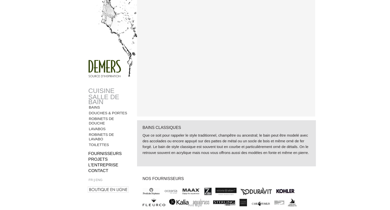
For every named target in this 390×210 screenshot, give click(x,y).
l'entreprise (103, 165)
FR (91, 180)
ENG (99, 180)
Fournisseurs (105, 153)
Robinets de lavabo (101, 136)
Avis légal (195, 205)
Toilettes (99, 145)
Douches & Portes (108, 113)
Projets (98, 159)
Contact (98, 170)
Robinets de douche (101, 121)
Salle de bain (103, 99)
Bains (94, 107)
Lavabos (97, 129)
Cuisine (101, 90)
